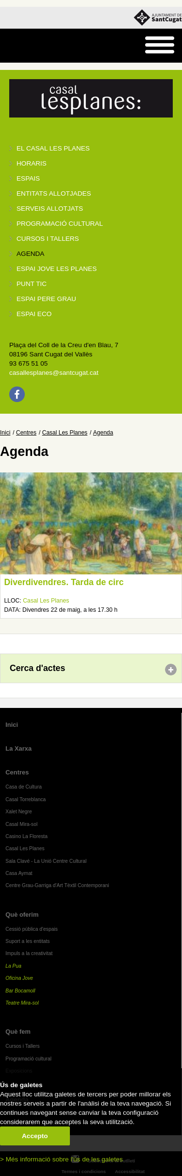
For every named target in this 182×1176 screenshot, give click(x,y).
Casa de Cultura (23, 787)
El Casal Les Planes (53, 148)
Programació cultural (60, 223)
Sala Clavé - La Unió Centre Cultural (45, 861)
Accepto (35, 1136)
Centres (26, 432)
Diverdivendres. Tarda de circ (64, 582)
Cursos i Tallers (22, 1046)
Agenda (30, 253)
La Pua (13, 966)
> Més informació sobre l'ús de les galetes (61, 1159)
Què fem (18, 1031)
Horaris (32, 163)
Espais (28, 178)
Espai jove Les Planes (57, 268)
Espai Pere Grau (46, 298)
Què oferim (21, 914)
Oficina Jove (19, 978)
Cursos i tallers (48, 238)
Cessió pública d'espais (31, 929)
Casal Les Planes (64, 432)
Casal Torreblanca (25, 799)
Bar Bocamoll (20, 990)
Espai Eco (34, 314)
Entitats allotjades (54, 193)
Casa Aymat (19, 873)
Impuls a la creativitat (28, 953)
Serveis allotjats (50, 208)
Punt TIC (32, 283)
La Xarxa (18, 748)
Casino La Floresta (26, 836)
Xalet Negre (18, 811)
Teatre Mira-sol (22, 1003)
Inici (5, 432)
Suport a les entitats (27, 941)
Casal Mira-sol (21, 824)
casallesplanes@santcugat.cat (54, 372)
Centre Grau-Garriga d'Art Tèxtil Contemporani (57, 885)
